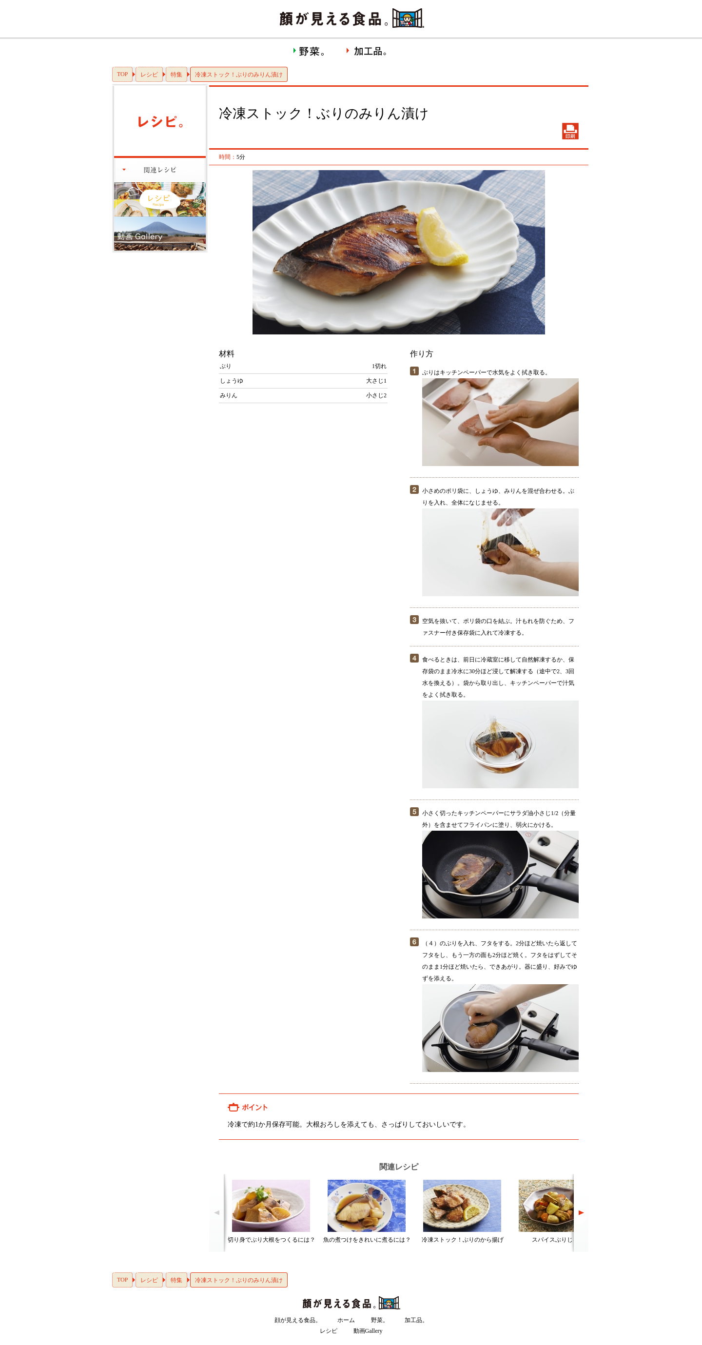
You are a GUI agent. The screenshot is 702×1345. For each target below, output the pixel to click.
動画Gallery (368, 1330)
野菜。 (380, 1320)
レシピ (149, 74)
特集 (176, 74)
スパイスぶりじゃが (558, 1239)
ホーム (346, 1320)
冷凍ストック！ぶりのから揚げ (463, 1239)
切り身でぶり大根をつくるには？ (271, 1239)
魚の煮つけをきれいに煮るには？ (367, 1239)
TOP (122, 74)
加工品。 (416, 1320)
